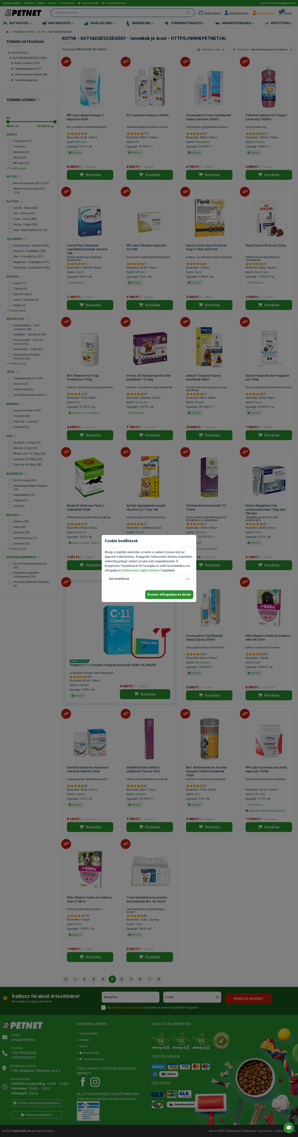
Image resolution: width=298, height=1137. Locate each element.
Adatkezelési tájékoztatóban (141, 570)
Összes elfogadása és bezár (169, 594)
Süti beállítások (119, 579)
